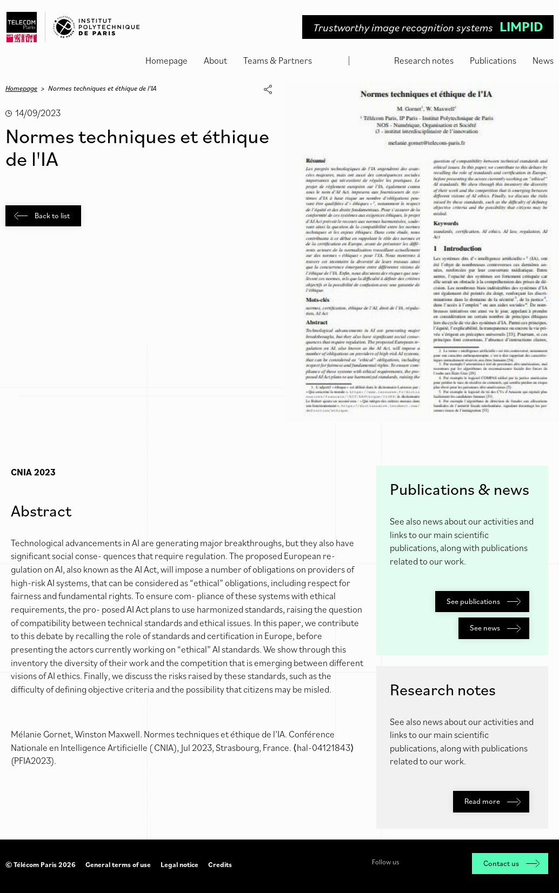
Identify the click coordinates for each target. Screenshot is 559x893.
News (543, 60)
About (215, 60)
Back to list (42, 215)
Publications (493, 60)
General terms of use (118, 864)
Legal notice (179, 864)
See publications (484, 601)
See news (495, 628)
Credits (220, 864)
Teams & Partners (277, 60)
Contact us (511, 863)
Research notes (424, 60)
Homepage (166, 60)
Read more (492, 801)
